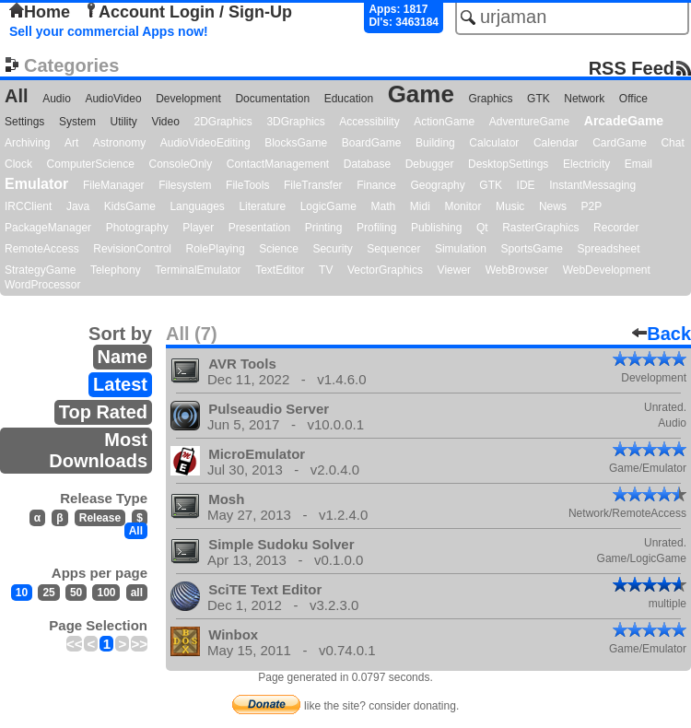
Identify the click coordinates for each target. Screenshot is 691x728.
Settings (24, 121)
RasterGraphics (540, 227)
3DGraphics (295, 121)
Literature (262, 206)
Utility (124, 121)
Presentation (259, 227)
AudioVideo (113, 98)
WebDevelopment (606, 270)
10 (22, 592)
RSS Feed (631, 67)
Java (77, 206)
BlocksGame (295, 142)
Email (638, 164)
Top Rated (103, 412)
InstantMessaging (592, 185)
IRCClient (28, 206)
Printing (324, 227)
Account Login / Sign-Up (188, 12)
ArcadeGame (623, 120)
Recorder (615, 227)
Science (279, 248)
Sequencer (393, 248)
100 (106, 592)
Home (39, 12)
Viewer (454, 270)
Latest (120, 384)
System (77, 121)
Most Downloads (98, 450)
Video (165, 121)
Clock (18, 164)
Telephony (115, 270)
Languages (197, 206)
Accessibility (369, 121)
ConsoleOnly (181, 164)
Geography (437, 185)
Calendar (556, 142)
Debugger (429, 164)
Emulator (36, 184)
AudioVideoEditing (205, 142)
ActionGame (444, 121)
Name (122, 356)
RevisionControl (132, 248)
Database (367, 164)
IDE (526, 185)
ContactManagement (278, 164)
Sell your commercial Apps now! (108, 31)
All (17, 96)
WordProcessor (42, 284)
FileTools (247, 185)
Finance (376, 185)
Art (71, 142)
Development (188, 98)
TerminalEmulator (197, 270)
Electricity (586, 164)
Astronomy (119, 142)
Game (421, 94)
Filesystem (184, 185)
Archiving (27, 142)
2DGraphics (222, 121)
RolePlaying (215, 248)
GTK (538, 98)
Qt (482, 227)
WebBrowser (517, 270)
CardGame (619, 142)
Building (435, 142)
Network (584, 98)
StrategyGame (40, 270)
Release (100, 517)
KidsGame (130, 206)
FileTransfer (313, 185)
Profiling (376, 227)
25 (48, 592)
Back (661, 333)
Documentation (272, 98)
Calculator (494, 142)
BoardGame (372, 142)
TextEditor (279, 270)
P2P (591, 206)
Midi (420, 206)
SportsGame (532, 248)
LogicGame (328, 206)
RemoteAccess (42, 248)
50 (76, 592)
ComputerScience (91, 164)
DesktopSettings (508, 164)
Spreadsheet (608, 248)
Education (348, 98)
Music (510, 206)
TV (326, 270)
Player (198, 227)
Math (383, 206)
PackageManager (48, 227)
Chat (672, 142)
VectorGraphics (385, 270)
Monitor (462, 206)
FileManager (114, 185)
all (137, 592)
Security (332, 248)
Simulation (460, 248)
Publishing (436, 227)
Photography (137, 227)
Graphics (490, 98)
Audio (56, 98)
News (553, 206)
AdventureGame (529, 121)
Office (633, 98)
